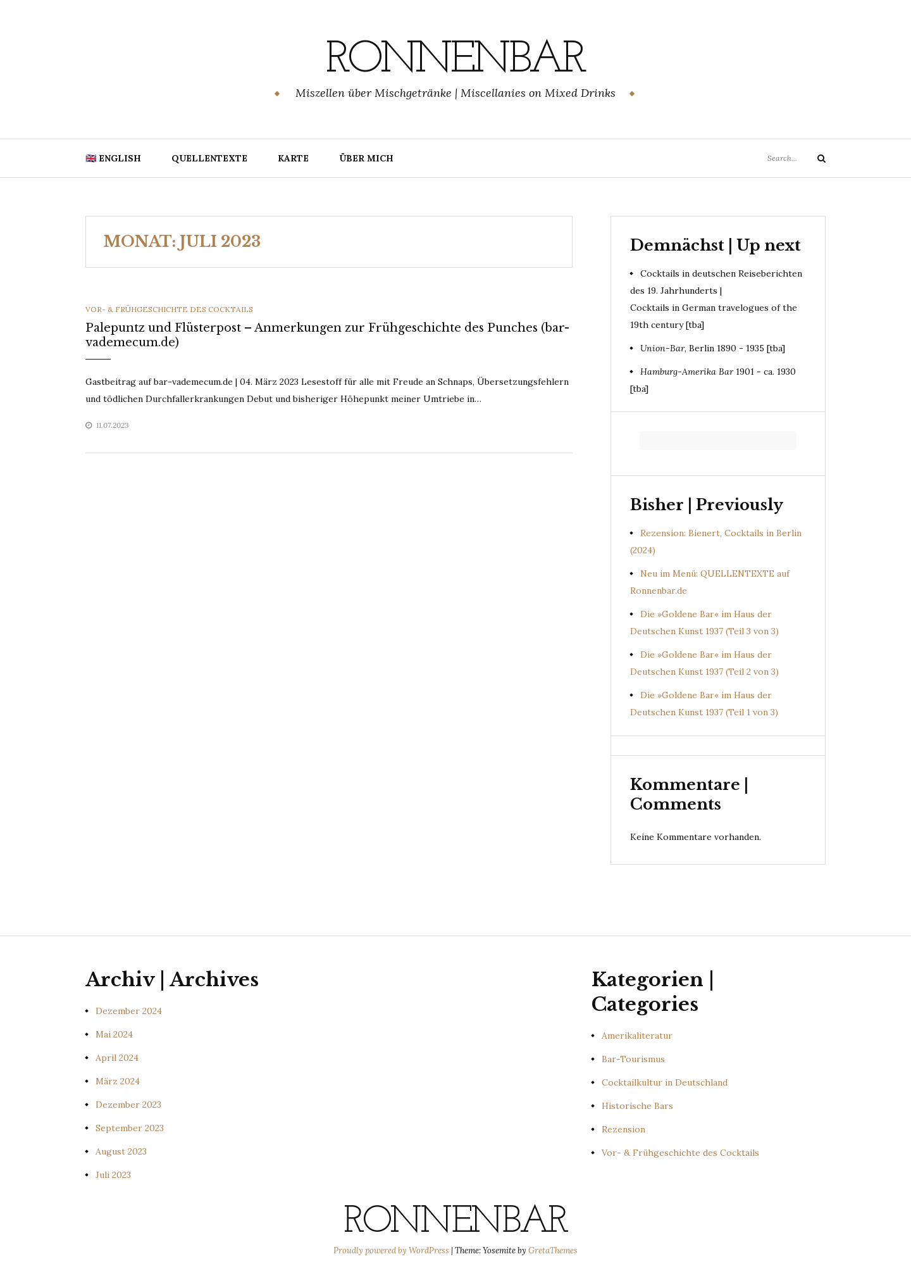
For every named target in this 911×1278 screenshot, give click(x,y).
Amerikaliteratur (637, 1035)
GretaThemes (553, 1250)
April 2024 (117, 1057)
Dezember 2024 (129, 1011)
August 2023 (121, 1151)
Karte (293, 158)
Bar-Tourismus (633, 1059)
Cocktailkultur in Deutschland (665, 1082)
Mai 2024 (114, 1034)
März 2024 (118, 1081)
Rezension (623, 1129)
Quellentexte (209, 158)
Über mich (366, 158)
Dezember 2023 (128, 1104)
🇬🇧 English (113, 158)
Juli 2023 (113, 1175)
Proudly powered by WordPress (392, 1250)
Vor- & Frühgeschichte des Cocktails (169, 309)
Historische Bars (637, 1106)
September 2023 (130, 1128)
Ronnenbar (455, 60)
